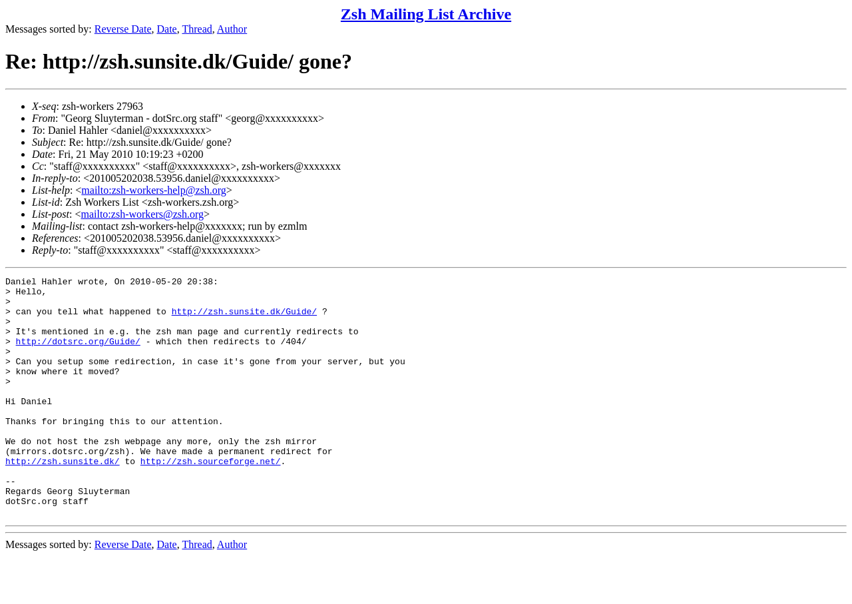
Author (232, 29)
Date (167, 29)
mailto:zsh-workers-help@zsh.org (153, 190)
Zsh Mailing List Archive (426, 14)
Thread (197, 29)
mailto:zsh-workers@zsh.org (142, 214)
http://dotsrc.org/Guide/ (78, 355)
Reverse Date (123, 29)
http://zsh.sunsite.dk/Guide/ (244, 319)
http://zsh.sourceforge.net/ (210, 499)
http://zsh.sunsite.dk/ (62, 499)
